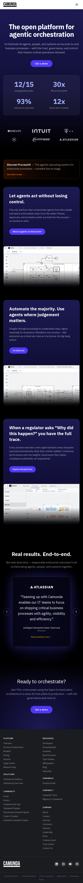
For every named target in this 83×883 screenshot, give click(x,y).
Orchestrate (18, 350)
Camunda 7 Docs (50, 795)
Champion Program (11, 808)
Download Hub (49, 783)
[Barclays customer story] (14, 131)
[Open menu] (77, 4)
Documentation (49, 747)
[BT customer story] (14, 140)
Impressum (74, 876)
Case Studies (48, 759)
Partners (46, 828)
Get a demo (41, 63)
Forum (6, 796)
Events (6, 800)
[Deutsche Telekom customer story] (69, 131)
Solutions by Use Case (13, 783)
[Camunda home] (10, 4)
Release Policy (9, 767)
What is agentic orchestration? (27, 231)
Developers (48, 743)
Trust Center (48, 844)
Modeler (7, 751)
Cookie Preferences (28, 876)
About (45, 812)
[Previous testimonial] (6, 611)
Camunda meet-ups (12, 804)
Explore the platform (22, 469)
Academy (47, 751)
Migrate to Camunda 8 (52, 799)
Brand (41, 879)
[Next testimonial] (76, 611)
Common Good (49, 840)
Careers (46, 816)
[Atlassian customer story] (69, 140)
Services (46, 820)
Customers (47, 824)
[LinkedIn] (56, 864)
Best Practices (49, 755)
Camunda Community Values (15, 820)
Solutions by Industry (12, 779)
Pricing (6, 755)
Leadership (47, 832)
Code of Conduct (10, 816)
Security (7, 759)
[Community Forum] (63, 864)
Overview (7, 743)
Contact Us (48, 848)
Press (45, 836)
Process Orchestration (13, 747)
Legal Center (9, 763)
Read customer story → (41, 637)
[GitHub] (77, 864)
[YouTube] (70, 864)
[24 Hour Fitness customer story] (41, 140)
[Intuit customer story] (41, 131)
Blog (45, 767)
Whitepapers (48, 763)
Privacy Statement (46, 876)
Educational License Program (16, 812)
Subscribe (47, 771)
